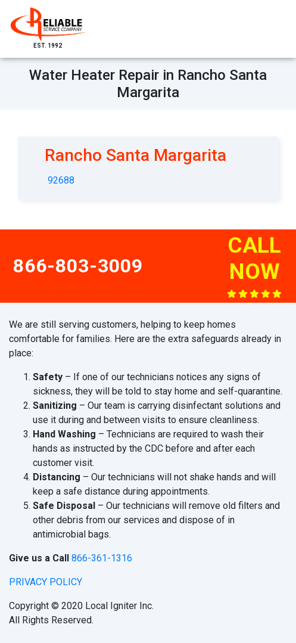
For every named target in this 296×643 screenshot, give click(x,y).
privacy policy (45, 582)
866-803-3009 (78, 265)
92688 (61, 180)
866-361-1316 (101, 558)
